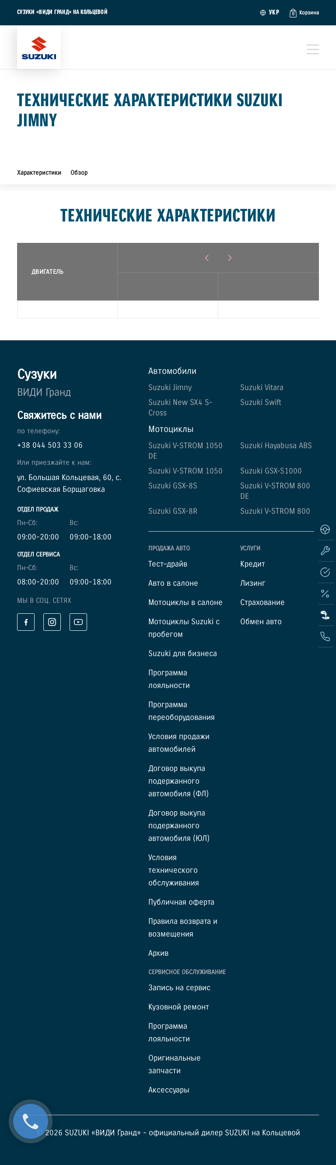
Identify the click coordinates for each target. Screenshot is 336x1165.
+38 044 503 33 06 (50, 445)
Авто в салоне (173, 583)
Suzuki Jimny (170, 387)
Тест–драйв (167, 564)
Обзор (79, 172)
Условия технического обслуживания (173, 870)
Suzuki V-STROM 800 (275, 511)
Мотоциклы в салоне (185, 602)
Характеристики (39, 172)
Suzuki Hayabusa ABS (276, 445)
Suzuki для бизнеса (182, 653)
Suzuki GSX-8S (172, 486)
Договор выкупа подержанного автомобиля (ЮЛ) (179, 826)
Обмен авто (261, 621)
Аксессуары (168, 1090)
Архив (158, 953)
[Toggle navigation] (313, 49)
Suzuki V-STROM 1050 (185, 471)
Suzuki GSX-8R (172, 511)
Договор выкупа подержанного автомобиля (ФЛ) (178, 781)
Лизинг (253, 583)
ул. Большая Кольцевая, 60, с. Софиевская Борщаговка (69, 483)
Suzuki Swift (260, 402)
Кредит (252, 564)
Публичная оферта (181, 902)
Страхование (262, 602)
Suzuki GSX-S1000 (271, 471)
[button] (304, 13)
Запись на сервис (179, 987)
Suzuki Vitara (262, 387)
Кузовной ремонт (178, 1007)
